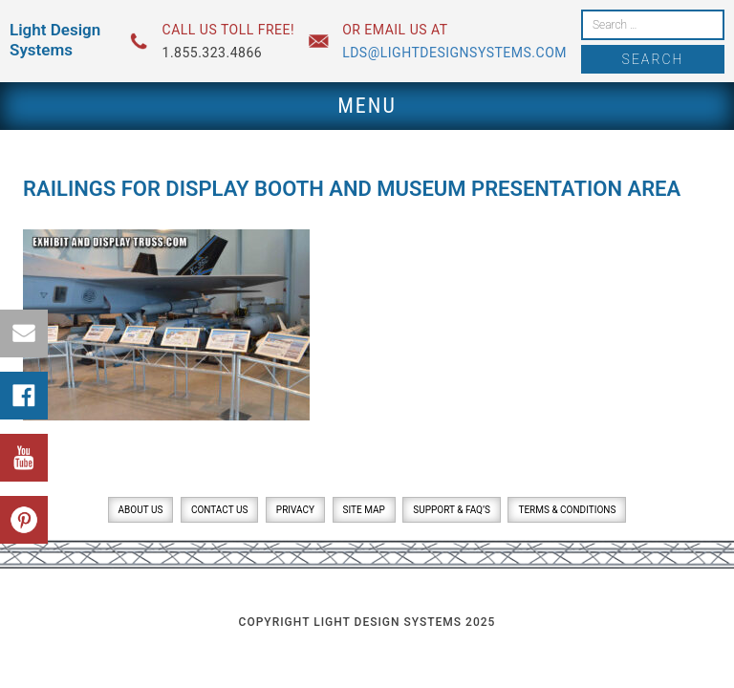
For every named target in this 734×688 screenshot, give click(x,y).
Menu (367, 106)
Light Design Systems (55, 39)
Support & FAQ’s (451, 510)
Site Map (364, 510)
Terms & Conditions (566, 510)
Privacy (295, 510)
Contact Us (219, 510)
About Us (141, 510)
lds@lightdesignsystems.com (454, 52)
